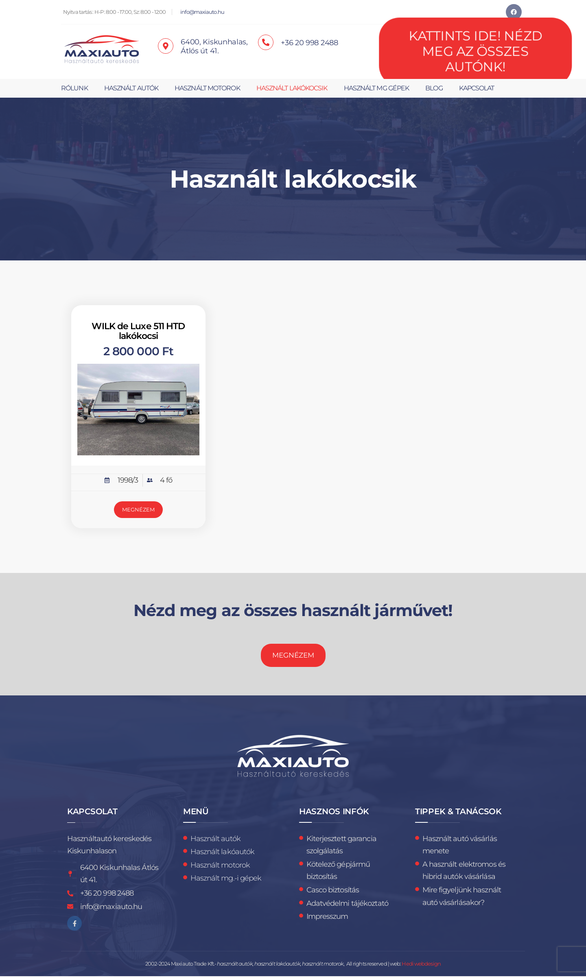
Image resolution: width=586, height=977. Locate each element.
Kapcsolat (476, 88)
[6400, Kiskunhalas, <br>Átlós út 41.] (165, 46)
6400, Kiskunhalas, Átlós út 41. (214, 46)
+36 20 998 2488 (309, 42)
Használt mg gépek (376, 88)
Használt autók (131, 88)
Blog (433, 88)
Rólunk (74, 88)
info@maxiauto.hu (202, 12)
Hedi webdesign (421, 965)
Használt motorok (207, 88)
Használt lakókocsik (292, 88)
